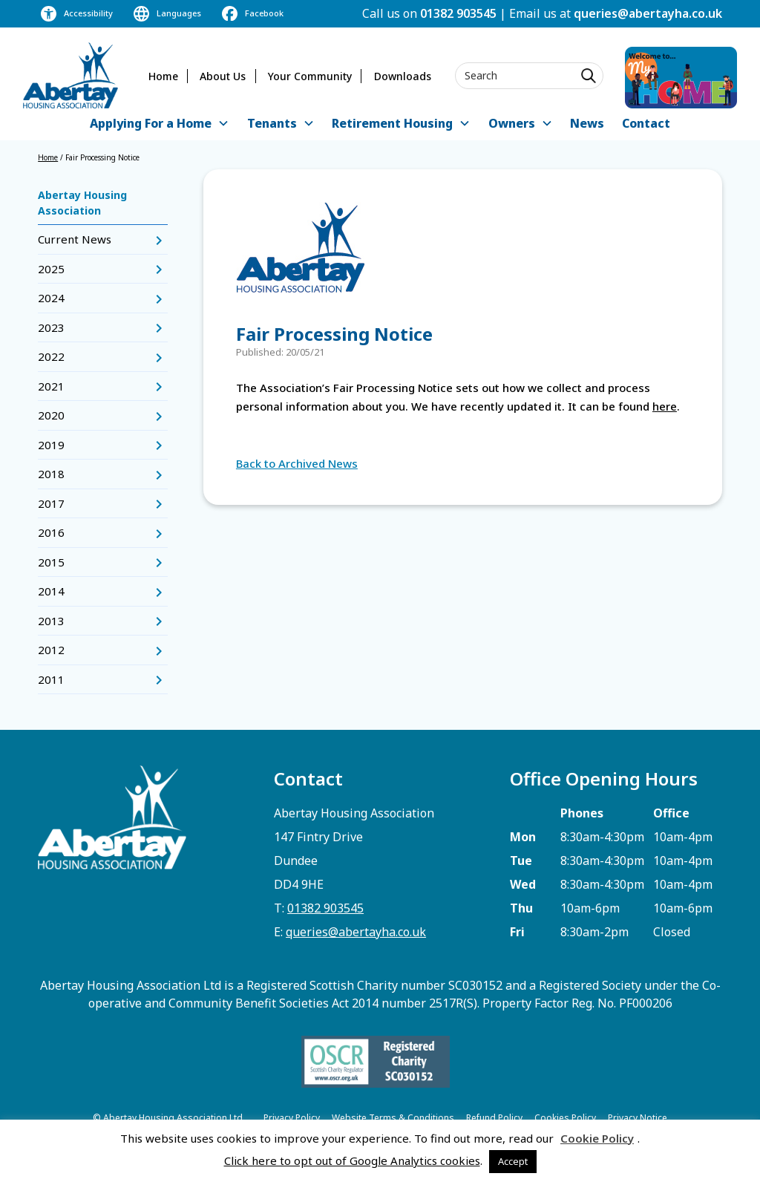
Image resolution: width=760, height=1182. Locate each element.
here (664, 406)
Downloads (402, 76)
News (587, 123)
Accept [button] (513, 1161)
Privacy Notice (637, 1117)
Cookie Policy (597, 1138)
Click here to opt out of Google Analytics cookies (352, 1160)
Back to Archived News (297, 463)
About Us (223, 76)
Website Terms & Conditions (393, 1117)
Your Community (310, 76)
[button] (159, 124)
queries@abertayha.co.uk (648, 13)
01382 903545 (458, 13)
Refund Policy (494, 1117)
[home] (70, 75)
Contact (646, 123)
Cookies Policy (565, 1117)
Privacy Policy (291, 1117)
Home (163, 76)
